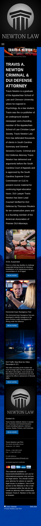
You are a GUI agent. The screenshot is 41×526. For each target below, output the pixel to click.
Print (7, 506)
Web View (33, 506)
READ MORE (12, 275)
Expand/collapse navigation (20, 44)
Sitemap (14, 506)
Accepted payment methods (15, 462)
